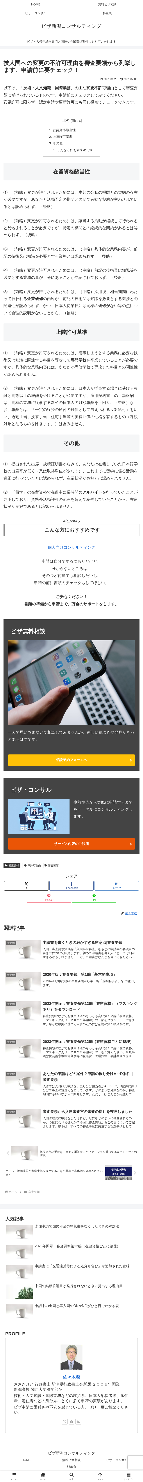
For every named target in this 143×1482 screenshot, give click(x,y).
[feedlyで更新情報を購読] (71, 1423)
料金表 (71, 1468)
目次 (65, 120)
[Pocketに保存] (49, 897)
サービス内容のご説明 (71, 843)
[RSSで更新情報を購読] (78, 1423)
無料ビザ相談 (71, 1461)
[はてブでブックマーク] (117, 885)
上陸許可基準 (62, 137)
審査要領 (12, 864)
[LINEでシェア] (94, 897)
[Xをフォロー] (65, 1423)
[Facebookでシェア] (71, 885)
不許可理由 (32, 864)
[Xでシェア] (26, 885)
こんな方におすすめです (75, 152)
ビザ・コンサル (117, 1461)
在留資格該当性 (64, 130)
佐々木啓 (71, 1378)
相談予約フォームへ (71, 761)
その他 (57, 145)
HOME (26, 1461)
